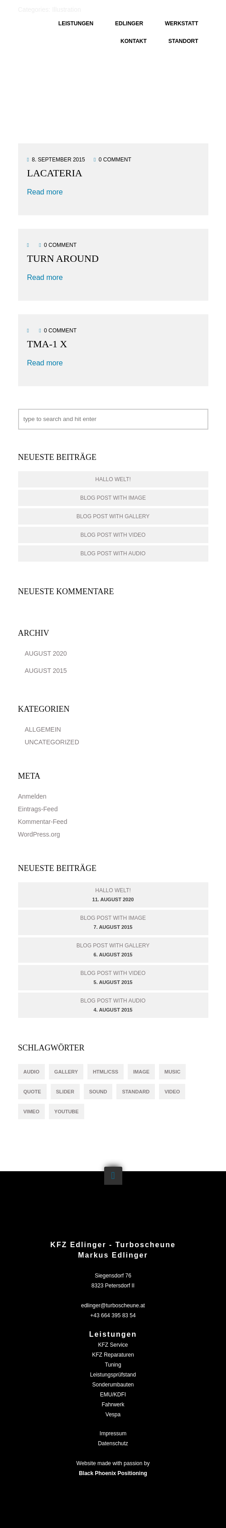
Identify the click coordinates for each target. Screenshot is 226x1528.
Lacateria (54, 173)
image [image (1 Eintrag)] (141, 1071)
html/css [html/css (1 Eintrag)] (105, 1071)
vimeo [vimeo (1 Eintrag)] (31, 1111)
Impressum (113, 1433)
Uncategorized (52, 742)
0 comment (115, 159)
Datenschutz (113, 1443)
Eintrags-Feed (38, 809)
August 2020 (46, 653)
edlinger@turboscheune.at (113, 1305)
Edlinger (129, 23)
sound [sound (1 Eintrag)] (98, 1091)
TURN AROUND (63, 258)
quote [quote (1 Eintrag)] (32, 1091)
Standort (183, 41)
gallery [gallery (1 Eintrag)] (66, 1071)
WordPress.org (39, 834)
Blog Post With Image (113, 498)
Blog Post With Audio (113, 553)
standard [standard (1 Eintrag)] (135, 1091)
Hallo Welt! (112, 479)
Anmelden (32, 796)
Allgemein (43, 729)
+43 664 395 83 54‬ (112, 1315)
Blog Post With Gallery (113, 516)
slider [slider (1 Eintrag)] (65, 1091)
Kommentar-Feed (42, 821)
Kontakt (133, 41)
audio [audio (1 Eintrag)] (31, 1071)
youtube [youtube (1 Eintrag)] (66, 1111)
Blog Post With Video (113, 535)
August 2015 (46, 670)
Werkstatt (181, 23)
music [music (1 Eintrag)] (172, 1071)
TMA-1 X (47, 344)
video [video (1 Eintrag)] (172, 1091)
